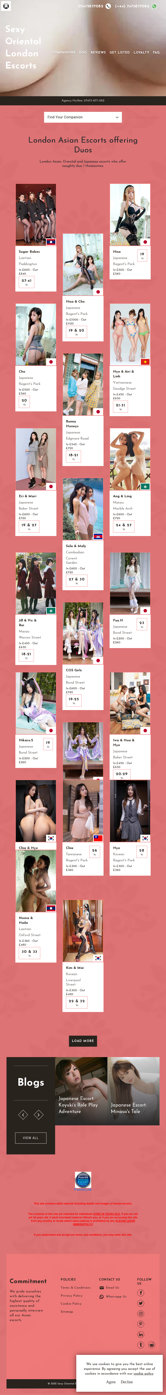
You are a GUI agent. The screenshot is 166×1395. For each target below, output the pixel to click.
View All (31, 1138)
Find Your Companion (65, 117)
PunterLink (83, 1189)
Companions (63, 52)
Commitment (28, 1282)
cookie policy (143, 1373)
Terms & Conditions (76, 1287)
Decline (127, 1382)
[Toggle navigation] (58, 46)
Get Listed (120, 52)
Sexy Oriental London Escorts (23, 48)
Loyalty (141, 52)
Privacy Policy (72, 1295)
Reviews (98, 52)
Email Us (112, 1287)
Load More (83, 1041)
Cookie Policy (71, 1303)
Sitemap (67, 1312)
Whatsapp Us (116, 1296)
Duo (83, 52)
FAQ (156, 52)
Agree (111, 1382)
